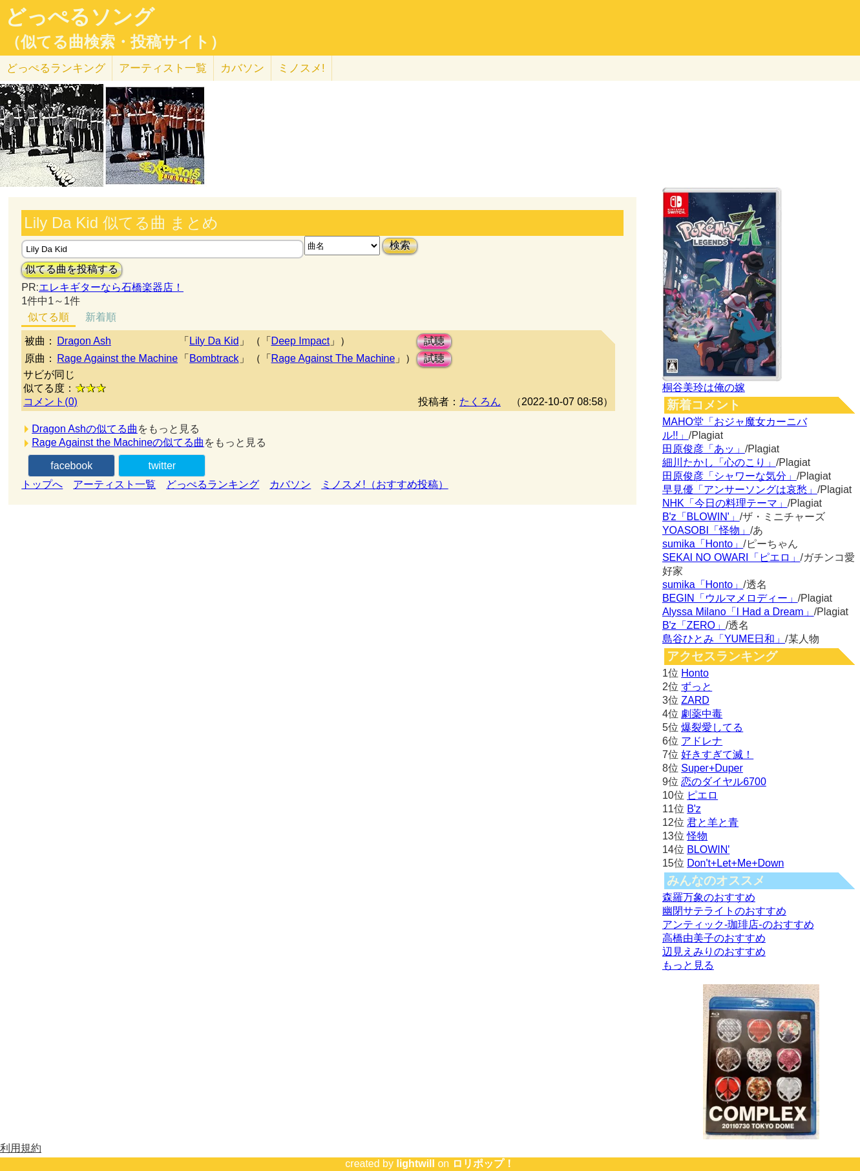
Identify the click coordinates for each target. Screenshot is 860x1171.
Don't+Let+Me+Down (735, 863)
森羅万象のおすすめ (708, 897)
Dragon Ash (84, 340)
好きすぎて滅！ (717, 754)
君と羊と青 (713, 822)
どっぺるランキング (212, 484)
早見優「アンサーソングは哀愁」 (739, 489)
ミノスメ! (301, 68)
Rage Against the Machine (117, 358)
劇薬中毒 (701, 713)
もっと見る (688, 965)
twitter (162, 465)
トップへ (42, 484)
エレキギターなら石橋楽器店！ (111, 287)
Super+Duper (712, 768)
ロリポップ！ (483, 1163)
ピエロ (702, 795)
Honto (695, 673)
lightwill (415, 1163)
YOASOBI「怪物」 (706, 530)
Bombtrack (213, 358)
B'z (694, 808)
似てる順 (48, 316)
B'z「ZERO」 (694, 625)
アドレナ (701, 740)
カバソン (242, 68)
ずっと (696, 686)
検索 (400, 245)
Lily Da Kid (213, 340)
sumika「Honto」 (702, 543)
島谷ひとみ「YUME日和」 (723, 638)
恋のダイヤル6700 (723, 781)
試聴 (434, 340)
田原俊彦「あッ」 (703, 448)
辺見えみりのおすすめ (714, 951)
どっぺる (55, 68)
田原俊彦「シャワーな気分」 (729, 475)
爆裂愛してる (712, 727)
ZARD (695, 700)
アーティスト (163, 68)
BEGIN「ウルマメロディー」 (730, 598)
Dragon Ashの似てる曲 (85, 428)
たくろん (480, 401)
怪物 (697, 835)
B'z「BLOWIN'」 (701, 516)
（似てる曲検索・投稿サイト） (115, 42)
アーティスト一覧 (114, 484)
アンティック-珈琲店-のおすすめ (738, 924)
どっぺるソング (79, 16)
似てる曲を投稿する (71, 269)
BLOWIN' (708, 849)
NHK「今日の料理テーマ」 (725, 503)
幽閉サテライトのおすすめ (724, 910)
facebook (71, 465)
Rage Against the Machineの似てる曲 (118, 442)
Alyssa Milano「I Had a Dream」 (738, 611)
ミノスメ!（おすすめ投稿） (384, 484)
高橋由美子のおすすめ (714, 938)
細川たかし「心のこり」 (719, 462)
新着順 (100, 316)
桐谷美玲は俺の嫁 (703, 387)
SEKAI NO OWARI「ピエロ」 (731, 557)
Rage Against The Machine (333, 358)
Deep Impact (300, 340)
